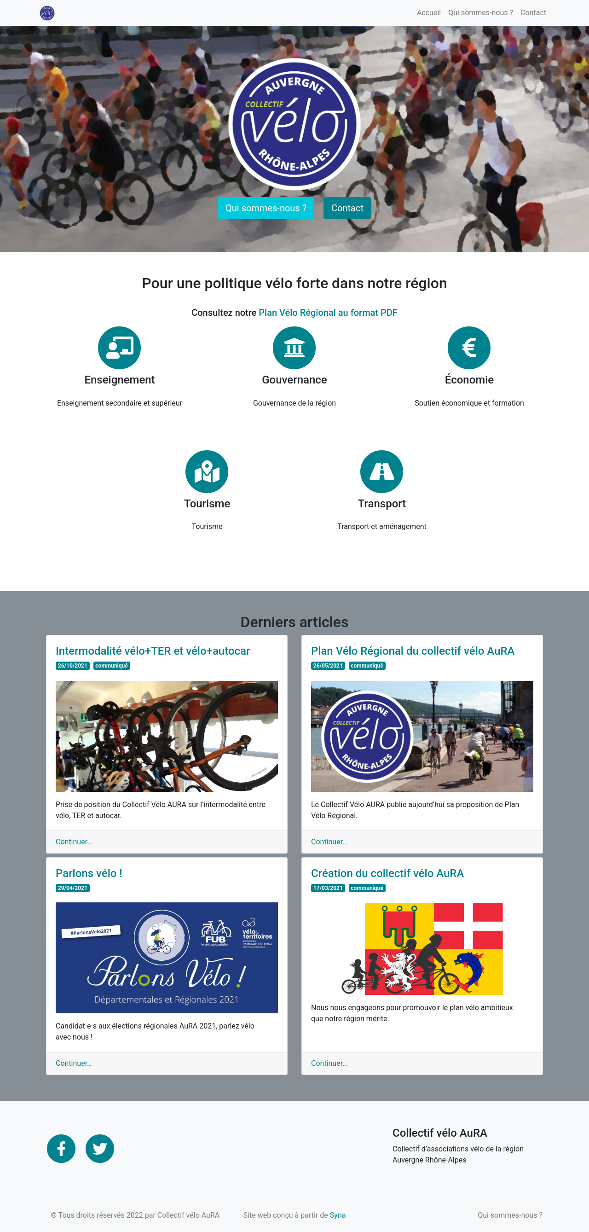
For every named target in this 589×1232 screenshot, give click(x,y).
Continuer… (74, 841)
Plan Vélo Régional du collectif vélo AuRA (413, 651)
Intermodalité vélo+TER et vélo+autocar (153, 651)
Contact (533, 12)
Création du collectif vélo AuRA (387, 873)
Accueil (429, 12)
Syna (338, 1215)
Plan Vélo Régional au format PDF (328, 312)
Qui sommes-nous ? (480, 12)
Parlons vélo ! (89, 873)
